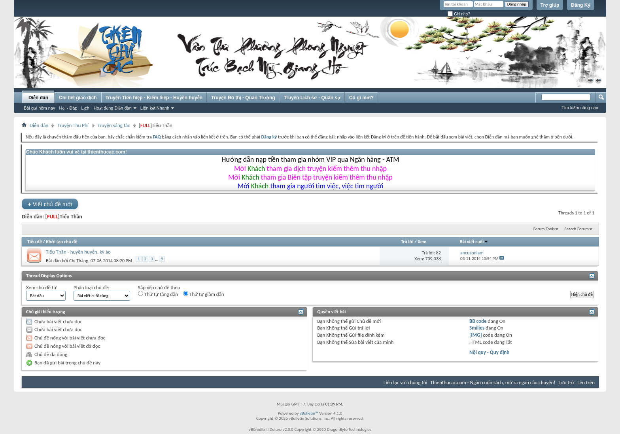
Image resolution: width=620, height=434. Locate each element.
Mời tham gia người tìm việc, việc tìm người (310, 186)
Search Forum (577, 228)
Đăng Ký (580, 5)
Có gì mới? (361, 97)
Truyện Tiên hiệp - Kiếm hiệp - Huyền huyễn (154, 97)
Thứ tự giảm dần (203, 294)
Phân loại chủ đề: (92, 287)
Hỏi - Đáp (68, 108)
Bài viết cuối (474, 241)
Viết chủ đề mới (50, 204)
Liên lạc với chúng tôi (405, 382)
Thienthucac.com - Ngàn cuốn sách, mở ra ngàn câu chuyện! (493, 382)
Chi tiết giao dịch (78, 97)
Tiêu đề (34, 241)
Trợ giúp (550, 5)
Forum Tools (544, 228)
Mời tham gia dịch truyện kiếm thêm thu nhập (310, 168)
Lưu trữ (567, 382)
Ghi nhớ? (459, 14)
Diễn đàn (38, 97)
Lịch (85, 108)
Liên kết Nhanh (154, 108)
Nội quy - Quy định (489, 352)
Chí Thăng (78, 260)
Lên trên (586, 382)
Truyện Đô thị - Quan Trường (243, 97)
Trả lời (407, 241)
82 (438, 253)
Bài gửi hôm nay (39, 108)
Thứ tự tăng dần (158, 294)
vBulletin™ (309, 413)
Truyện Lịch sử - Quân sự (312, 97)
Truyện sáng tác (114, 125)
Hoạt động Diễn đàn (113, 108)
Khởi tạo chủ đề (62, 241)
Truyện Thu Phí (72, 125)
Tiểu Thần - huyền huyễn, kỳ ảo (78, 252)
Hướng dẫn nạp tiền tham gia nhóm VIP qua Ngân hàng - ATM (310, 159)
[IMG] (475, 335)
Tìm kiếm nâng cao (579, 107)
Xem (422, 241)
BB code (477, 321)
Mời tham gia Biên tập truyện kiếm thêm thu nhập (310, 177)
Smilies (476, 328)
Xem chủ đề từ (41, 287)
